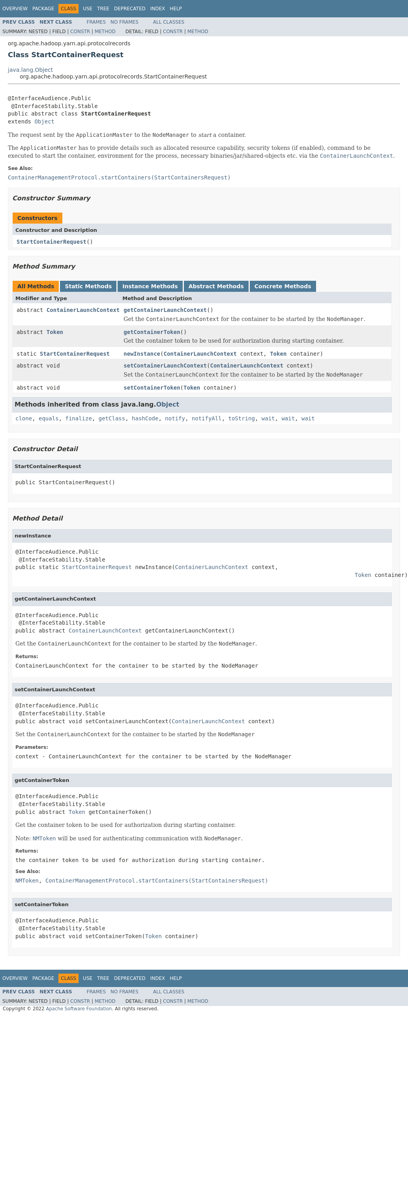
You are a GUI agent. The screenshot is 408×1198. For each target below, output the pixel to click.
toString (241, 418)
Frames (96, 22)
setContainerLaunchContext (165, 365)
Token (55, 332)
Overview (15, 8)
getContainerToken (152, 332)
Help (176, 8)
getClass (112, 418)
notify (175, 418)
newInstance (142, 354)
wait (268, 418)
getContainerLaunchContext (165, 310)
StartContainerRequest (51, 242)
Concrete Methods (283, 286)
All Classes (168, 22)
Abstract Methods (216, 286)
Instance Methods (150, 286)
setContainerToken (152, 387)
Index (157, 8)
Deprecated (130, 8)
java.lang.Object (30, 70)
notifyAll (207, 418)
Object (44, 121)
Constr (80, 31)
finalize (78, 418)
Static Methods (88, 286)
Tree (103, 8)
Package (43, 8)
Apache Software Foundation (79, 1008)
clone (23, 418)
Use (87, 8)
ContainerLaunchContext (83, 310)
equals (49, 418)
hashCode (145, 418)
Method (105, 31)
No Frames (124, 22)
